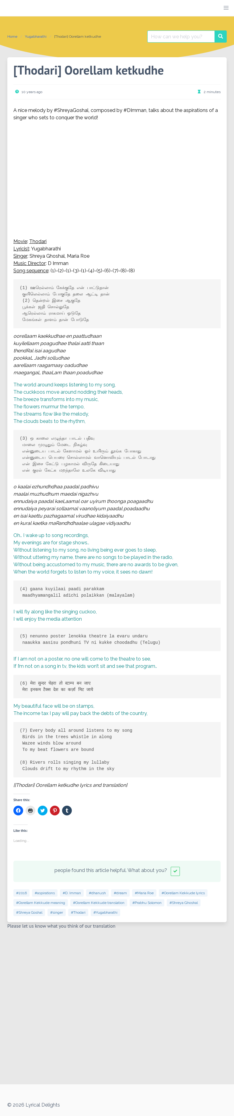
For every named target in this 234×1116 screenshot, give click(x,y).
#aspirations (45, 893)
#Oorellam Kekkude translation (98, 903)
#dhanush (97, 893)
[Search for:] (181, 36)
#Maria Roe (144, 893)
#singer (56, 912)
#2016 (21, 893)
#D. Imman (72, 893)
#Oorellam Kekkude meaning (40, 903)
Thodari (38, 241)
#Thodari (78, 912)
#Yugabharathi (105, 912)
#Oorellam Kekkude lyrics (183, 893)
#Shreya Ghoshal (183, 903)
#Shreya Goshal (29, 912)
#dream (120, 893)
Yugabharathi (36, 36)
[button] (226, 8)
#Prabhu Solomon (147, 903)
